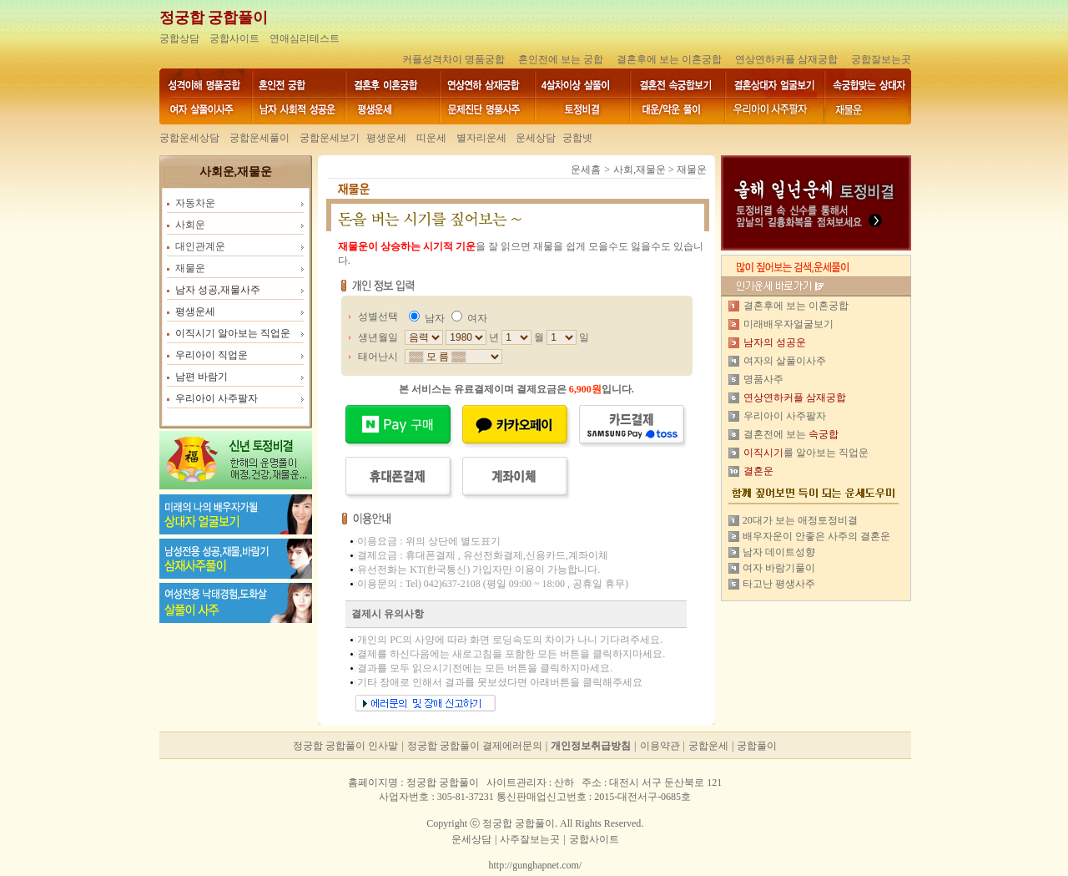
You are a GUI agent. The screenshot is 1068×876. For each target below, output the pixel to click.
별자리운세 (481, 138)
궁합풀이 (757, 746)
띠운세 (431, 138)
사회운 (190, 224)
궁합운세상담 (189, 138)
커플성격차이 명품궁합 (453, 59)
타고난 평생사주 (779, 584)
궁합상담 (179, 38)
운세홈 (586, 169)
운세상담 (534, 138)
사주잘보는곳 (530, 839)
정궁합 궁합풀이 (214, 17)
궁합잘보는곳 (881, 59)
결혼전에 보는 (791, 434)
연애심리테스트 (305, 38)
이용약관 (660, 746)
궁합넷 (577, 138)
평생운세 (386, 138)
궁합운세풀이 (259, 138)
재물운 (190, 268)
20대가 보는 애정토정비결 (800, 520)
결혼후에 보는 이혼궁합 (669, 59)
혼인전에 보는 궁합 (560, 59)
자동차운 (195, 203)
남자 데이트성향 (779, 552)
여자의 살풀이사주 (784, 361)
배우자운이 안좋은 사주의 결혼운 (816, 536)
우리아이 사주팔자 (784, 416)
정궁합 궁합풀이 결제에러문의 (474, 746)
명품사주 (763, 379)
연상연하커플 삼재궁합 (786, 59)
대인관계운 (200, 246)
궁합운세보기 (330, 138)
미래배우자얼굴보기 (788, 324)
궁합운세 (708, 746)
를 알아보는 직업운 (806, 452)
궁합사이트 (234, 38)
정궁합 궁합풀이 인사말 (345, 746)
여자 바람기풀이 (779, 568)
